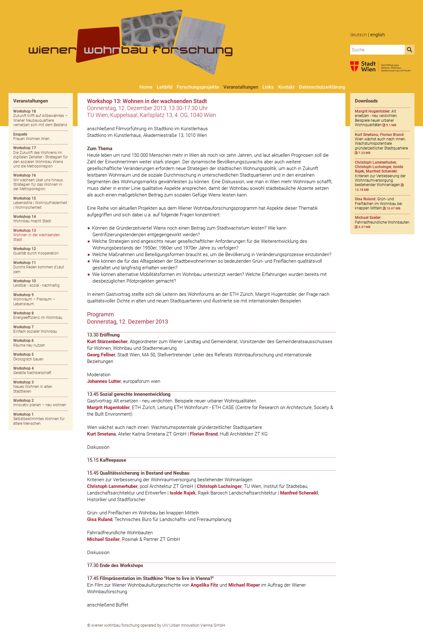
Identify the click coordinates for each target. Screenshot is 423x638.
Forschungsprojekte (198, 87)
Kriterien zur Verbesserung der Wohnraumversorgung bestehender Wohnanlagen (380, 175)
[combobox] (377, 50)
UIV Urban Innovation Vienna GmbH (193, 625)
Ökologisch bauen (28, 356)
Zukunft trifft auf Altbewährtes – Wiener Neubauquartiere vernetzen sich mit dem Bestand (40, 118)
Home (145, 87)
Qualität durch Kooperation (36, 251)
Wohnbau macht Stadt (32, 218)
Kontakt (286, 87)
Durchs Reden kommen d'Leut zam (38, 267)
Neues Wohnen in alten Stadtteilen (32, 387)
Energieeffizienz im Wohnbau (37, 315)
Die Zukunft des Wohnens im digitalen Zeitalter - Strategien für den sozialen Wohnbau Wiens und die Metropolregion (40, 157)
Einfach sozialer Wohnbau (35, 329)
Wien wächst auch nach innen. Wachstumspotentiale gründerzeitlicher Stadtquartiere (381, 143)
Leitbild (164, 87)
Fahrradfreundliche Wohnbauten (382, 222)
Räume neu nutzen (29, 342)
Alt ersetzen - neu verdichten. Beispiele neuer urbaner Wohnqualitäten (376, 118)
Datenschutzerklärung (322, 87)
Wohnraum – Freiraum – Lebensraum (34, 299)
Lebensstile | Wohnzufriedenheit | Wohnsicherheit (40, 203)
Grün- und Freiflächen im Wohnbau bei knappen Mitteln (378, 203)
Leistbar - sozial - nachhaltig (36, 283)
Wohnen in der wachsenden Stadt (36, 235)
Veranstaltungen (240, 87)
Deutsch (358, 35)
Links (268, 87)
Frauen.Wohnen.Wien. (31, 136)
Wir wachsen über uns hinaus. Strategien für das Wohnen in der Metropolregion (38, 182)
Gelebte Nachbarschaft (32, 370)
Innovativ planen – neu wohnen (39, 402)
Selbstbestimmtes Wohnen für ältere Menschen (39, 419)
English (377, 35)
